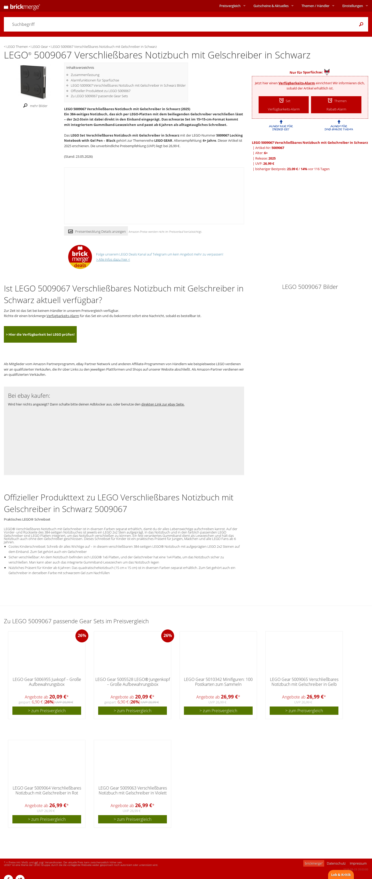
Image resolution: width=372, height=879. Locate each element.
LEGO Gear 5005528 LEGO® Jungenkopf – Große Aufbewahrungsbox (132, 682)
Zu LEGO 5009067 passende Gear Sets (99, 96)
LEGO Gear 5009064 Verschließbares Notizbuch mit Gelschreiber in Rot (47, 790)
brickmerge (314, 863)
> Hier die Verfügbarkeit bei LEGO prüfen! (40, 334)
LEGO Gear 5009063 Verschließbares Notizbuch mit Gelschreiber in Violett (132, 790)
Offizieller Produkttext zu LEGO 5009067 (100, 90)
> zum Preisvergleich (47, 710)
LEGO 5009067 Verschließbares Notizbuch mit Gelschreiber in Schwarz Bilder (128, 85)
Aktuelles (271, 5)
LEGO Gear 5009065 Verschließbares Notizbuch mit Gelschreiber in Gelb (304, 682)
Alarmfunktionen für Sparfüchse (95, 80)
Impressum (358, 863)
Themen (315, 5)
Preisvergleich (230, 5)
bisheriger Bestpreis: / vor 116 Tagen (292, 169)
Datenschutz (336, 863)
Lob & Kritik (341, 874)
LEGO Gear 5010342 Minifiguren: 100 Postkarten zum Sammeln (218, 682)
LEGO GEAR (163, 140)
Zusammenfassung (85, 74)
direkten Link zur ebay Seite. (162, 404)
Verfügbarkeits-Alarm (296, 83)
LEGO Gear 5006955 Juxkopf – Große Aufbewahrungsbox (47, 682)
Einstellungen (352, 5)
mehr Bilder (34, 105)
